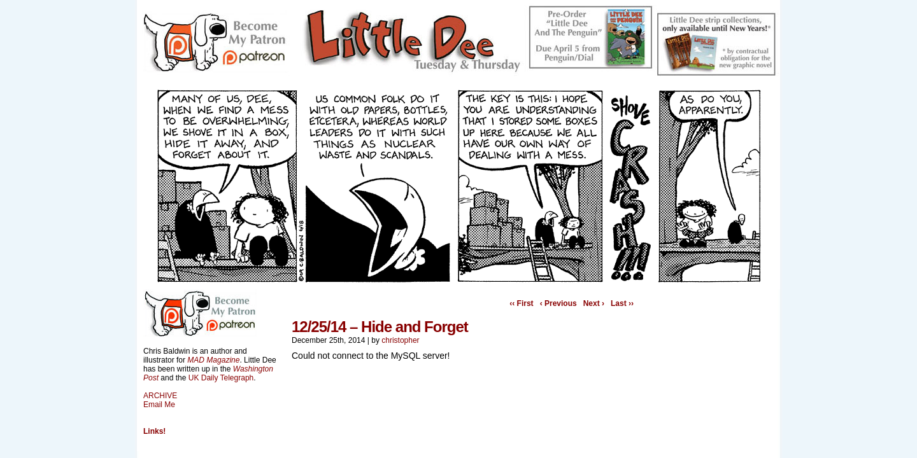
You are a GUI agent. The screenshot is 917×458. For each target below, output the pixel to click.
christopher (400, 340)
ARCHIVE (160, 395)
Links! (154, 431)
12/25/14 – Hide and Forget (380, 326)
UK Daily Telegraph (221, 377)
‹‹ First (521, 303)
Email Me (159, 404)
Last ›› (622, 303)
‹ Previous (558, 303)
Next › (593, 303)
